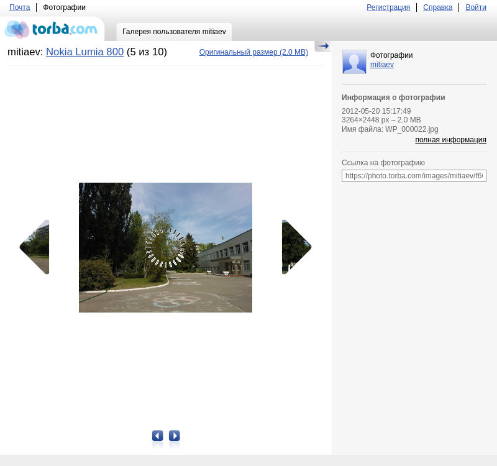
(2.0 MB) (253, 52)
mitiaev (382, 64)
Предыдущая (38, 247)
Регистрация (388, 7)
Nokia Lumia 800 (85, 52)
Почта (19, 7)
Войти (475, 7)
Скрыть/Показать (322, 46)
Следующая (293, 247)
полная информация (450, 139)
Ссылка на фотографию (383, 162)
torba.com (52, 28)
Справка (437, 7)
